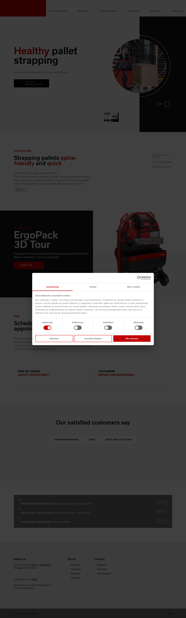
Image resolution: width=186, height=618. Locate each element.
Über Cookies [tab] (133, 287)
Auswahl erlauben (93, 338)
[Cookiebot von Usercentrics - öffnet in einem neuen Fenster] (139, 278)
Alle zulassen (131, 338)
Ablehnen (54, 338)
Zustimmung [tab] (52, 287)
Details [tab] (93, 287)
